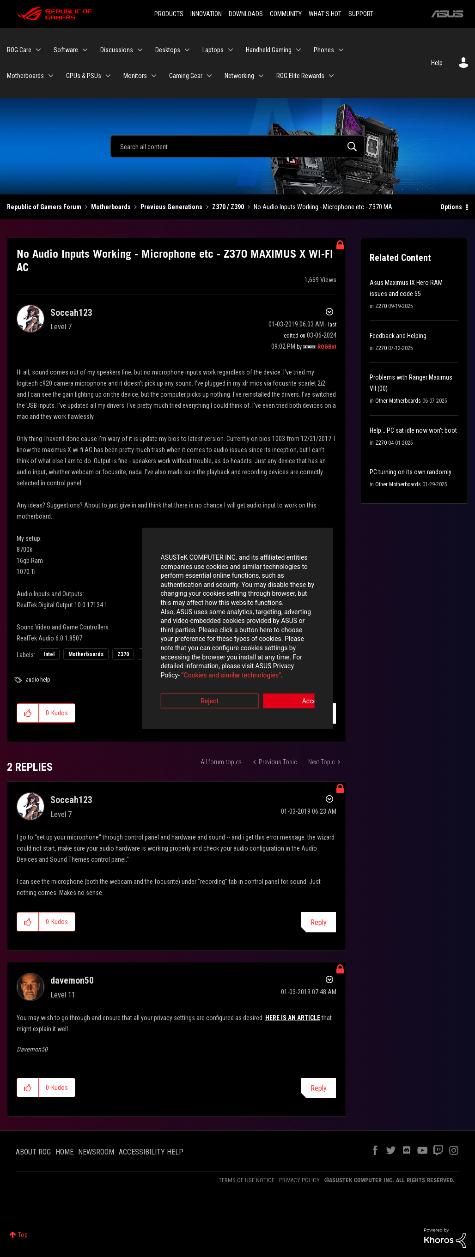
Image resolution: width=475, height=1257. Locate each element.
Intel (49, 654)
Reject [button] (186, 679)
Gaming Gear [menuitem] (185, 75)
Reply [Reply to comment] (319, 922)
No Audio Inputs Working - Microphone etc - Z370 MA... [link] (325, 207)
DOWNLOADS (246, 14)
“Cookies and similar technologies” (177, 653)
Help (437, 62)
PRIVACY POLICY (299, 1180)
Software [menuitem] (66, 50)
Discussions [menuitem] (116, 50)
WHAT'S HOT (325, 14)
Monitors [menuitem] (135, 75)
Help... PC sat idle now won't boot (413, 430)
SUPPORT (360, 14)
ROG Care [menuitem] (19, 50)
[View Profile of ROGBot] (326, 347)
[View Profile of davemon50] (72, 980)
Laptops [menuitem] (213, 50)
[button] (28, 713)
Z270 (381, 306)
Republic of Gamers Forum (44, 207)
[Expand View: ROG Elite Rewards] (331, 75)
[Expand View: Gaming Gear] (209, 75)
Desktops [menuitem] (167, 50)
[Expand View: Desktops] (187, 49)
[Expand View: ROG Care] (38, 49)
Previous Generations (171, 207)
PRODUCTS (168, 14)
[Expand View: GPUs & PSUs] (108, 75)
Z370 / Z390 (228, 207)
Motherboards (111, 207)
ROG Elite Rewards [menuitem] (300, 75)
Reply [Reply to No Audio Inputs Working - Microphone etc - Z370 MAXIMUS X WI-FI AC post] (319, 713)
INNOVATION (206, 14)
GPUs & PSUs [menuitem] (83, 75)
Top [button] (23, 1235)
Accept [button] (289, 679)
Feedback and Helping (398, 335)
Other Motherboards (398, 401)
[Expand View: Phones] (341, 49)
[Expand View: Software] (85, 49)
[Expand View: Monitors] (153, 75)
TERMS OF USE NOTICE (246, 1180)
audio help (38, 680)
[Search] (237, 146)
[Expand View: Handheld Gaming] (298, 49)
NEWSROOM (96, 1152)
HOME (64, 1152)
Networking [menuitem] (239, 75)
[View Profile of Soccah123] (71, 312)
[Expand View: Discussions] (140, 49)
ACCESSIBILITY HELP (151, 1152)
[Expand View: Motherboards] (50, 75)
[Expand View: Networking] (261, 75)
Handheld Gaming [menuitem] (269, 50)
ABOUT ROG (33, 1152)
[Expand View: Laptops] (230, 49)
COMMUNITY (286, 14)
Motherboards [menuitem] (25, 75)
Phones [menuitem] (324, 50)
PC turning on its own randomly (410, 472)
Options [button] (451, 207)
